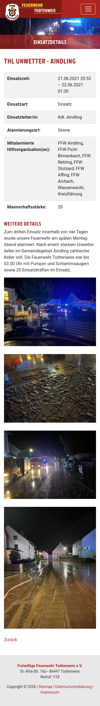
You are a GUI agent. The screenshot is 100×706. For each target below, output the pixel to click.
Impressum (50, 692)
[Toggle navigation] (88, 9)
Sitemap (45, 687)
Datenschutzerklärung (73, 687)
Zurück (10, 639)
